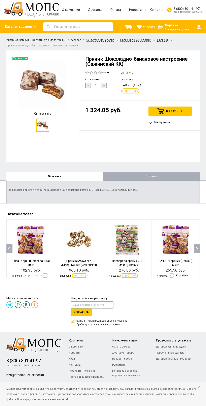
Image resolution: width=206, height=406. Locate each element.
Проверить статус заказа (173, 340)
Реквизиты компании (82, 370)
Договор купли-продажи (171, 346)
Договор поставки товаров (173, 358)
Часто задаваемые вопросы (86, 376)
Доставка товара (123, 352)
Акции (72, 358)
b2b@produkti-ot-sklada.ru (25, 375)
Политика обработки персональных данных (126, 373)
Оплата (115, 10)
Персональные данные (170, 352)
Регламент (118, 364)
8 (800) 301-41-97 (187, 9)
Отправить (81, 312)
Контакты (157, 10)
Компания (76, 340)
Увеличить (42, 113)
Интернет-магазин (125, 340)
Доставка (95, 10)
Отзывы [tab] (151, 176)
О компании (71, 10)
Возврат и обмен (122, 358)
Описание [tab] (54, 176)
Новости (135, 10)
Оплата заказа (121, 346)
